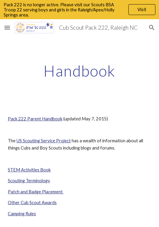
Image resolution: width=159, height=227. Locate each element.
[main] (79, 71)
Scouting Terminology (29, 180)
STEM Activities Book (29, 169)
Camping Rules (22, 213)
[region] (79, 9)
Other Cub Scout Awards (32, 202)
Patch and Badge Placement (36, 191)
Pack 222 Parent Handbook (35, 118)
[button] (7, 27)
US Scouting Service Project (43, 140)
